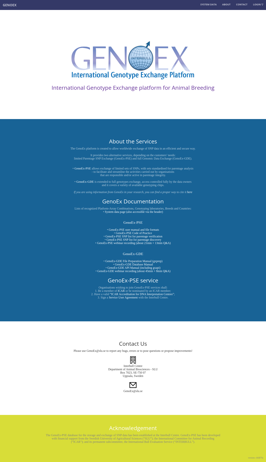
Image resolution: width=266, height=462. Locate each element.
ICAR (121, 290)
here (189, 192)
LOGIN (257, 4)
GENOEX (9, 5)
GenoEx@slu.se (132, 391)
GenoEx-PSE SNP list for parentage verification (133, 236)
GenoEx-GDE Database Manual (134, 264)
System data (208, 4)
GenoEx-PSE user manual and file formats (134, 229)
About (226, 4)
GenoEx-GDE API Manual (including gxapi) (133, 267)
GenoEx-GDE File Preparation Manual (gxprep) (133, 261)
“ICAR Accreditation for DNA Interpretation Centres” (142, 294)
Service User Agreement (123, 297)
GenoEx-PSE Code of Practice (134, 233)
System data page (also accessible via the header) (134, 211)
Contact (242, 4)
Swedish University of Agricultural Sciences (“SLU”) (121, 438)
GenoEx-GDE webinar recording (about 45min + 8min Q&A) (133, 271)
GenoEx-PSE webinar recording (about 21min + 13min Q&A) (134, 243)
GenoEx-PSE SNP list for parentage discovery (133, 239)
